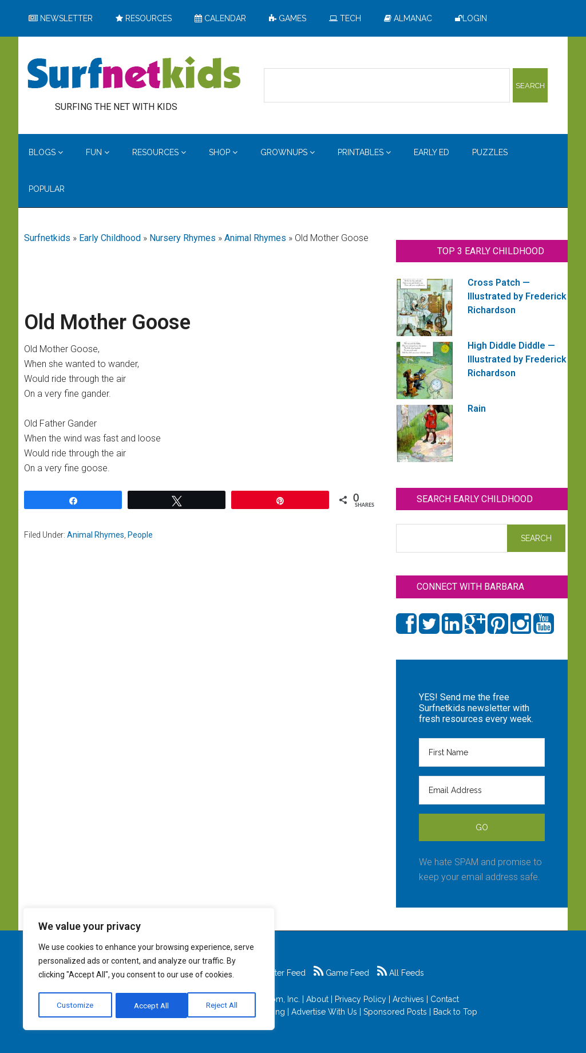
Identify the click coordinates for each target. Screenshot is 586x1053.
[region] (149, 970)
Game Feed (341, 972)
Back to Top (455, 1011)
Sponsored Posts (395, 1011)
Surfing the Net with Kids (134, 74)
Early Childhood (110, 237)
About (317, 999)
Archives (408, 999)
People (140, 534)
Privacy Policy (360, 999)
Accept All (223, 1005)
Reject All (150, 1005)
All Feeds (400, 972)
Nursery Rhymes (182, 237)
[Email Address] (482, 790)
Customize (75, 1005)
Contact (444, 999)
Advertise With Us (324, 1011)
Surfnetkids (47, 237)
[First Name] (482, 752)
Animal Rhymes (255, 237)
